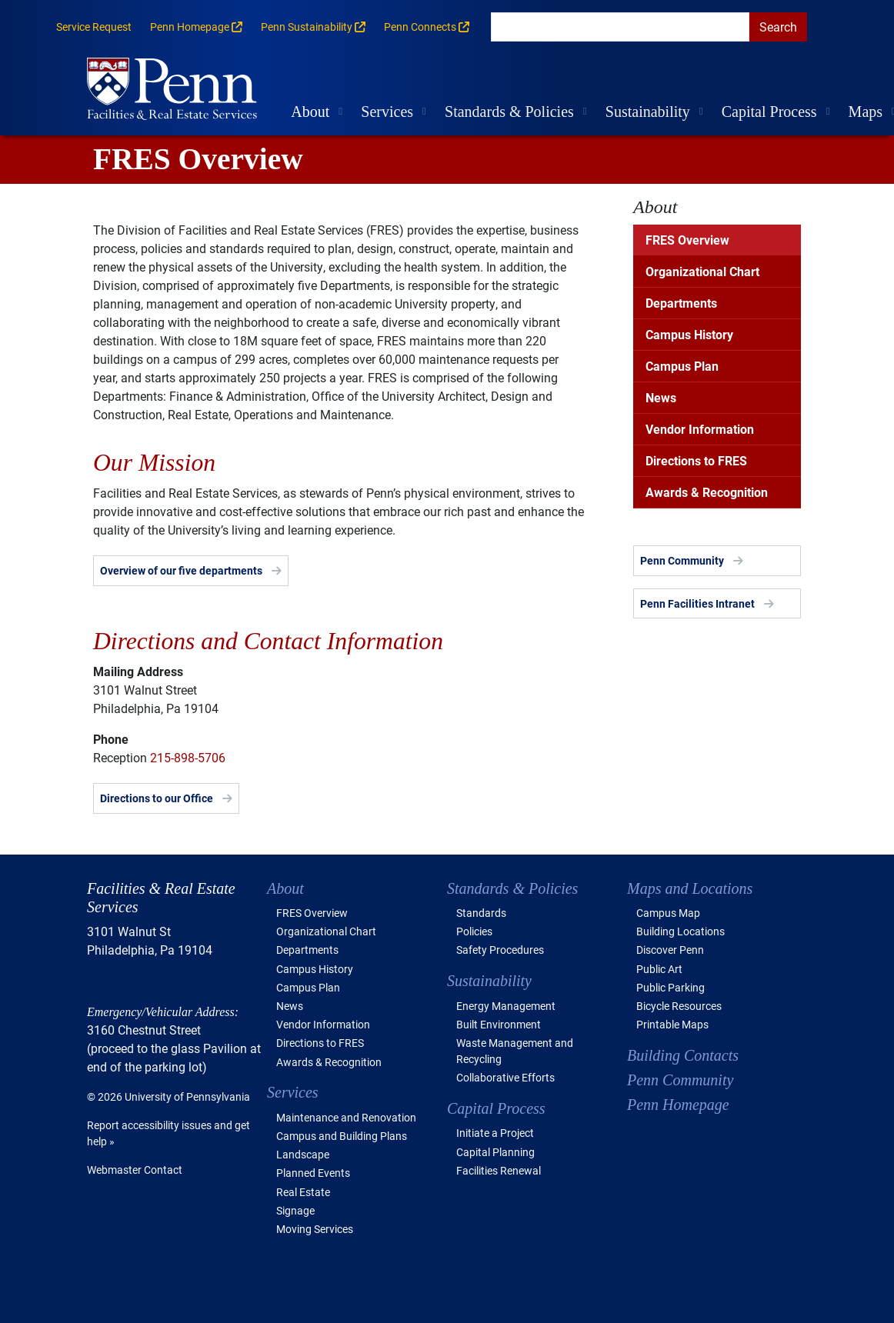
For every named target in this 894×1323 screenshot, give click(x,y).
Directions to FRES (696, 460)
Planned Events (313, 1172)
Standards (481, 912)
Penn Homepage (678, 1104)
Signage (295, 1210)
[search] (620, 27)
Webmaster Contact (134, 1169)
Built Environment (498, 1024)
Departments (681, 303)
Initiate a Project (495, 1132)
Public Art (659, 968)
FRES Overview (687, 240)
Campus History (689, 334)
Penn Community (682, 560)
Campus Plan (682, 366)
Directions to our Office (156, 798)
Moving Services (314, 1228)
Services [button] (387, 111)
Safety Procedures (500, 949)
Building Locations (680, 931)
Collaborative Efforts (505, 1077)
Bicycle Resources (679, 1005)
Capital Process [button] (769, 111)
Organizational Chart (702, 271)
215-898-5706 (187, 757)
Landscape (302, 1154)
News (660, 397)
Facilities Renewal (498, 1170)
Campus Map (668, 912)
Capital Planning (495, 1152)
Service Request (94, 26)
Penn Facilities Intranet (697, 603)
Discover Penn (670, 949)
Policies (474, 931)
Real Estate (303, 1192)
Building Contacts (683, 1055)
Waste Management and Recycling (514, 1050)
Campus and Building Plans (341, 1135)
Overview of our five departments (181, 570)
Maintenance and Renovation (346, 1117)
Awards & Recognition (706, 492)
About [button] (310, 111)
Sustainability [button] (647, 111)
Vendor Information (699, 429)
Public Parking (670, 987)
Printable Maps (672, 1024)
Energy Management (505, 1005)
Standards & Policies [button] (509, 111)
